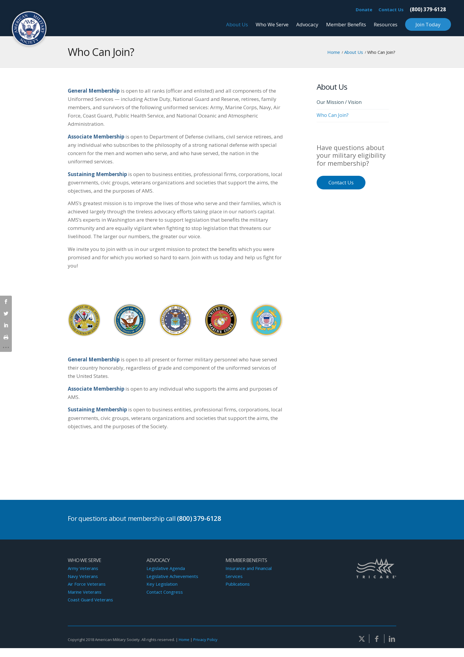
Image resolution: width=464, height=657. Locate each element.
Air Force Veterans (87, 584)
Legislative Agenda (165, 568)
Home (184, 639)
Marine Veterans (85, 592)
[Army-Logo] (84, 320)
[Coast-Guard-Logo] (266, 320)
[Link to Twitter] (361, 638)
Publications (237, 584)
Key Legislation (162, 584)
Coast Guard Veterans (90, 600)
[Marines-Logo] (220, 320)
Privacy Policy (205, 639)
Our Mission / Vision (339, 102)
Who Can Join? (101, 52)
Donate (364, 9)
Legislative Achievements (172, 576)
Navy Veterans (83, 576)
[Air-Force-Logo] (175, 320)
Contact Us (391, 9)
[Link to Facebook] (376, 638)
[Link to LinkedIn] (391, 638)
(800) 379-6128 (428, 9)
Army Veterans (83, 568)
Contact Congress (164, 592)
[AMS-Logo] (29, 29)
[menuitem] (364, 10)
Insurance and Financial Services (248, 572)
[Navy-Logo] (129, 320)
